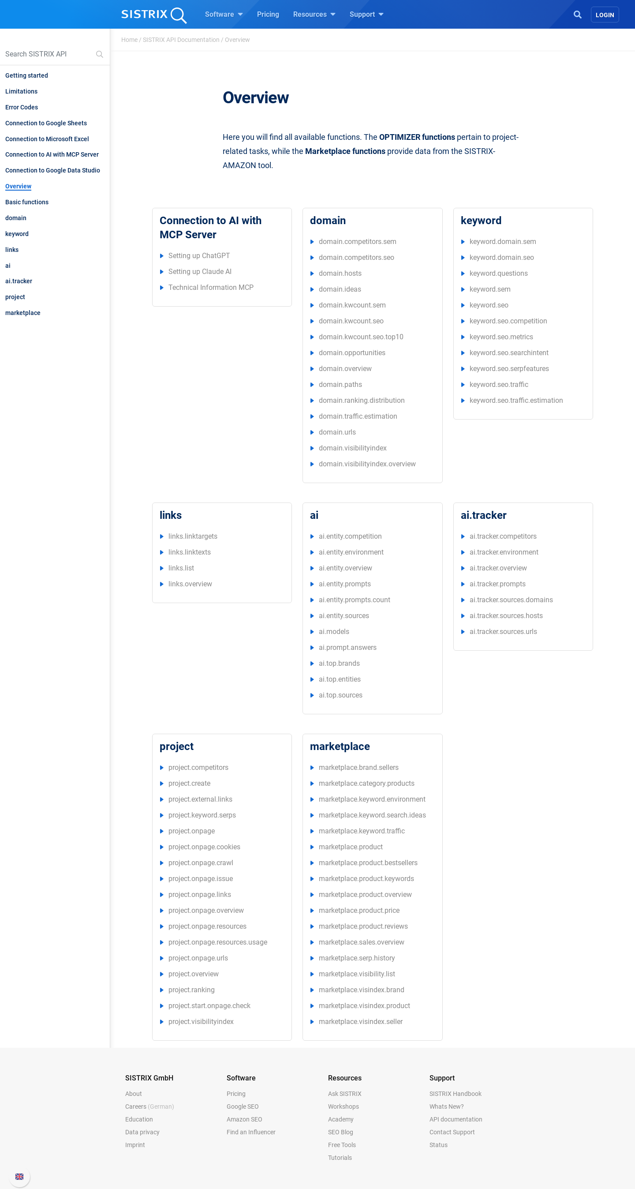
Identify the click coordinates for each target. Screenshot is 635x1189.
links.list (181, 568)
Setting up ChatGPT (199, 255)
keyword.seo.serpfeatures (509, 368)
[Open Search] (577, 13)
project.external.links (200, 799)
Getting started (26, 75)
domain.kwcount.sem (352, 305)
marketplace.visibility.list (357, 974)
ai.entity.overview (345, 568)
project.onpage (191, 831)
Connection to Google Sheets (46, 123)
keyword (17, 233)
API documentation (456, 1119)
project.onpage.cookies (204, 847)
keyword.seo (489, 305)
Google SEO (243, 1106)
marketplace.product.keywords (366, 878)
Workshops (343, 1106)
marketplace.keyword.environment (372, 799)
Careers (149, 1106)
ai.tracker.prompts (498, 584)
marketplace (23, 312)
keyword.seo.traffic (499, 384)
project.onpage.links (199, 894)
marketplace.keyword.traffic (362, 831)
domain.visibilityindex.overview (367, 464)
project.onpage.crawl (200, 863)
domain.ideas (340, 289)
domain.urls (337, 432)
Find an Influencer (251, 1132)
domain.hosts (340, 273)
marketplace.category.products (367, 783)
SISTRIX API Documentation (181, 39)
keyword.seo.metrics (501, 337)
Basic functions (27, 202)
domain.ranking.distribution (362, 400)
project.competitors (198, 767)
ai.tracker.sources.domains (511, 600)
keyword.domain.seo (502, 257)
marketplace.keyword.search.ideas (372, 815)
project (15, 296)
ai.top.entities (340, 679)
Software (224, 14)
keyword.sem (490, 289)
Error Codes (21, 107)
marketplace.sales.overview (361, 942)
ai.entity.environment (351, 552)
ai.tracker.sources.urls (503, 631)
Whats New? (447, 1106)
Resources (314, 14)
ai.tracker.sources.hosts (506, 615)
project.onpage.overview (206, 910)
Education (139, 1119)
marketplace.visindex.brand (361, 990)
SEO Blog (340, 1132)
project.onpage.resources (207, 926)
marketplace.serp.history (357, 958)
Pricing (268, 14)
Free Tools (342, 1144)
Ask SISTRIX (345, 1093)
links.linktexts (189, 552)
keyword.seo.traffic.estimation (516, 400)
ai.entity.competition (350, 536)
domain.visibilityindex (353, 448)
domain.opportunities (352, 353)
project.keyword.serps (202, 815)
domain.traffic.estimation (358, 416)
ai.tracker (18, 281)
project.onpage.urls (198, 958)
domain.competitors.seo (356, 257)
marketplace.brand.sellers (359, 767)
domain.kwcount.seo (351, 321)
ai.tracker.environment (504, 552)
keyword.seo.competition (508, 321)
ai (8, 265)
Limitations (21, 91)
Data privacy (142, 1132)
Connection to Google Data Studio (52, 170)
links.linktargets (192, 536)
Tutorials (340, 1157)
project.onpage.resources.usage (217, 942)
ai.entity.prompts (345, 584)
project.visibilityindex (201, 1021)
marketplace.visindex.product (364, 1005)
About (133, 1093)
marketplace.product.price (359, 910)
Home (129, 39)
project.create (189, 783)
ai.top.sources (340, 695)
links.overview (190, 584)
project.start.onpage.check (209, 1005)
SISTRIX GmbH (149, 1078)
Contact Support (452, 1132)
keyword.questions (499, 273)
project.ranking (191, 990)
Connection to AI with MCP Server (52, 154)
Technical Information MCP (211, 287)
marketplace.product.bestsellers (368, 863)
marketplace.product (351, 847)
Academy (341, 1119)
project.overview (193, 974)
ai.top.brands (339, 663)
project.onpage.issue (200, 878)
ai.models (334, 631)
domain (15, 217)
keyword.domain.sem (503, 241)
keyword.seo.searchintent (509, 353)
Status (439, 1144)
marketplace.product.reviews (363, 926)
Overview (18, 186)
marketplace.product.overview (365, 894)
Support (367, 14)
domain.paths (340, 384)
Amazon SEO (244, 1119)
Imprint (135, 1144)
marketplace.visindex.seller (361, 1021)
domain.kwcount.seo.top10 (361, 337)
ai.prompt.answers (348, 647)
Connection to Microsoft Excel (47, 139)
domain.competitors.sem (357, 241)
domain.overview (345, 368)
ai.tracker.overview (498, 568)
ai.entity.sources (344, 615)
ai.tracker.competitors (503, 536)
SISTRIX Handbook (456, 1093)
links (12, 249)
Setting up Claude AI (200, 271)
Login (605, 15)
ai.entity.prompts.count (354, 600)
